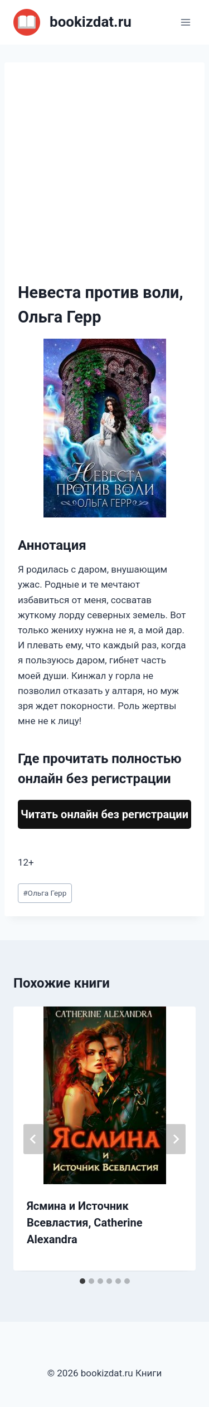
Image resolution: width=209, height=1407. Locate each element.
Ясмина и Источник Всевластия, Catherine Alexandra (85, 1222)
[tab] (82, 1281)
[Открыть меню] (185, 22)
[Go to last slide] (33, 1139)
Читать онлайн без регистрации (104, 814)
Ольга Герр (44, 892)
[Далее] (176, 1139)
